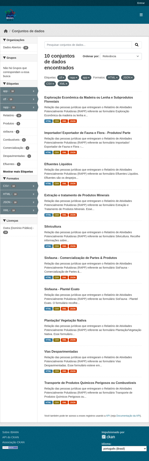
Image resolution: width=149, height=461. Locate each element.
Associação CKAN (13, 442)
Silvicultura (52, 226)
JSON (73, 121)
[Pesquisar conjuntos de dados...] (88, 44)
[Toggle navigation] (141, 15)
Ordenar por (91, 56)
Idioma (106, 443)
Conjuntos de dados (28, 31)
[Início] (6, 31)
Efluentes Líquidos (58, 164)
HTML (48, 121)
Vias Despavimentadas (61, 351)
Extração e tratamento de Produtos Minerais (76, 195)
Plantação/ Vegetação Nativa (65, 320)
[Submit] (137, 44)
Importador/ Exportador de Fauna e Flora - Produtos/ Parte (87, 132)
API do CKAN (10, 437)
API (108, 415)
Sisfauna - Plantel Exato (62, 289)
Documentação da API (128, 415)
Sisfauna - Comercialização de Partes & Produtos (80, 257)
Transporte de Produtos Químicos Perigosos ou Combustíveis (90, 382)
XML (64, 121)
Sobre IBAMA (10, 432)
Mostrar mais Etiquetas (18, 171)
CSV (57, 121)
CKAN (108, 437)
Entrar (141, 3)
